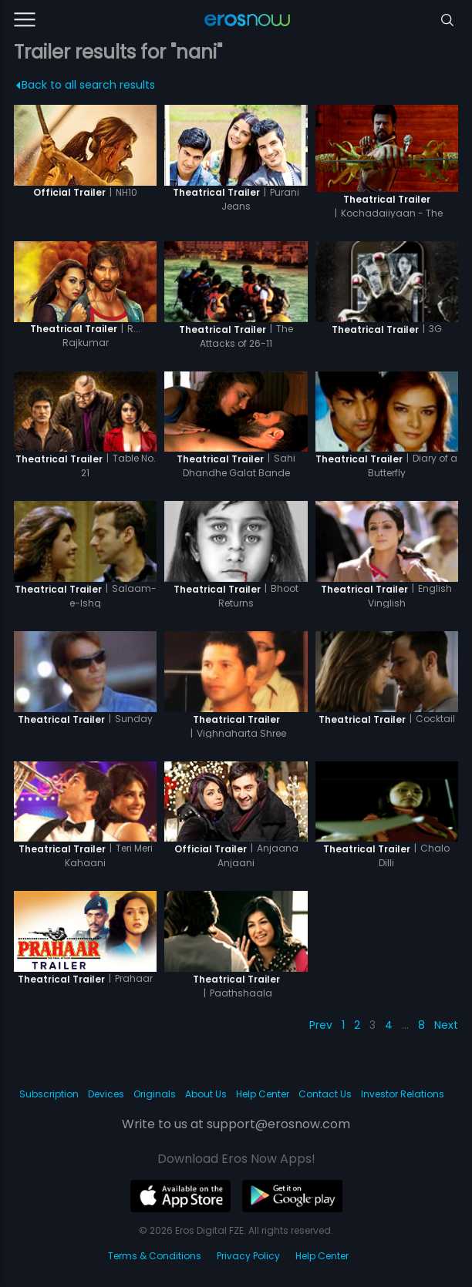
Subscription (49, 1094)
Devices (106, 1094)
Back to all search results (86, 84)
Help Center (262, 1094)
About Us (206, 1094)
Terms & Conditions (154, 1255)
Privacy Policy (248, 1255)
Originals (154, 1094)
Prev (320, 1025)
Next (446, 1025)
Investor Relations (402, 1094)
